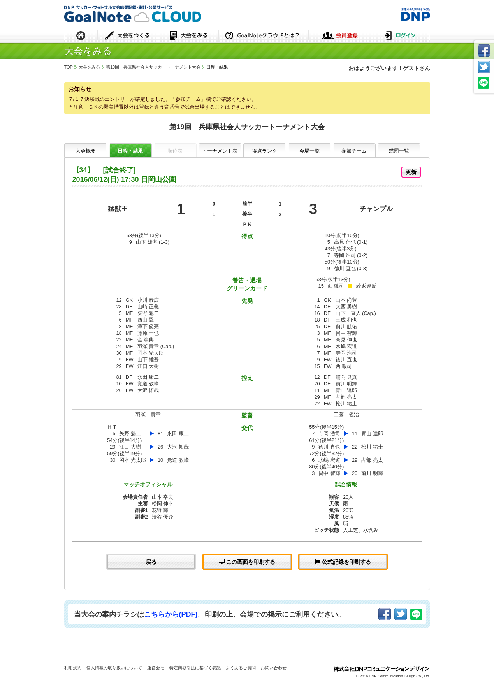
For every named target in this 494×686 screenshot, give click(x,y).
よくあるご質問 (241, 667)
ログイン (401, 36)
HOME (81, 36)
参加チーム (354, 151)
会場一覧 (309, 151)
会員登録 (340, 36)
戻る (151, 562)
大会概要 (86, 151)
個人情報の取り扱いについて (114, 667)
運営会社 (155, 667)
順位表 (175, 151)
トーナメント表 (219, 151)
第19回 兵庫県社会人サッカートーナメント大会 (153, 67)
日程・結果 (130, 151)
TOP (68, 67)
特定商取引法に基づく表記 (195, 667)
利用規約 (72, 667)
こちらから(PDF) (171, 614)
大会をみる (188, 36)
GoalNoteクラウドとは (263, 36)
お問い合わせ (274, 667)
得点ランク (264, 151)
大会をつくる (128, 36)
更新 (411, 172)
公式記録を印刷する (343, 562)
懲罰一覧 (399, 151)
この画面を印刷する (247, 562)
